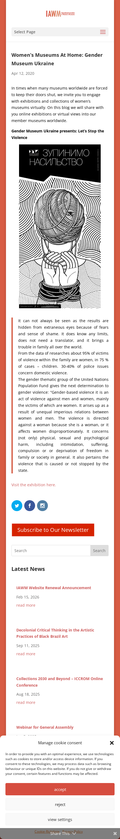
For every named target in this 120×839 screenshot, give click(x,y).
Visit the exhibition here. (33, 484)
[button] (112, 743)
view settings (60, 819)
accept (60, 789)
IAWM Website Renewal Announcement (53, 587)
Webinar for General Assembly (44, 727)
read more (25, 605)
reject (60, 804)
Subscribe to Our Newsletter (53, 529)
